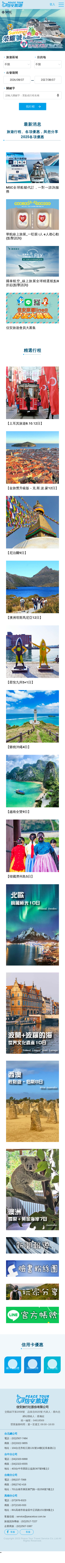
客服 (11, 1532)
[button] (3, 30)
